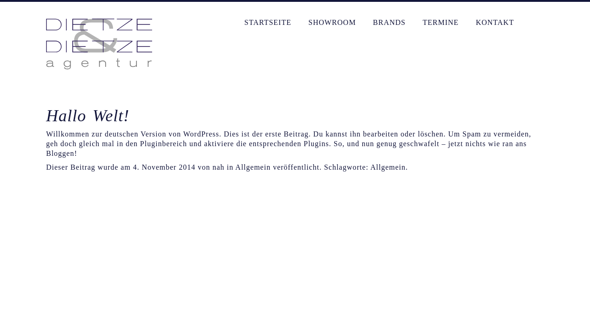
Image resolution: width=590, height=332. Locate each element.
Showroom (332, 22)
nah (218, 167)
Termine (441, 22)
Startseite (267, 22)
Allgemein (388, 167)
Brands (389, 22)
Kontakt (495, 22)
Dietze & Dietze (99, 44)
